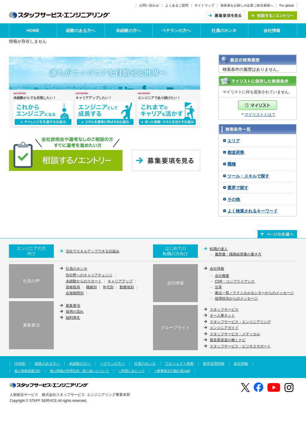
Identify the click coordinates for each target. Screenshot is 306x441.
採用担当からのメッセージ (236, 299)
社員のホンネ (224, 30)
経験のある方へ (80, 30)
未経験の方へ (128, 30)
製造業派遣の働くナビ (228, 340)
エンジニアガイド (224, 328)
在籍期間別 (75, 293)
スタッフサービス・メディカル (235, 334)
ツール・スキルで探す (248, 176)
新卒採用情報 (213, 363)
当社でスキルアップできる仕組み (93, 251)
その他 (233, 199)
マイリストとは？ (260, 114)
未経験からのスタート (84, 281)
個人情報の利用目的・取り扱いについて (79, 371)
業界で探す (237, 187)
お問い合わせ (149, 5)
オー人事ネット (222, 315)
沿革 (218, 287)
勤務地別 (127, 287)
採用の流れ (75, 312)
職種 (231, 164)
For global (286, 5)
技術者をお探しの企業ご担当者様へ (247, 5)
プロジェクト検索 (179, 363)
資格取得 (73, 287)
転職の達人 (219, 249)
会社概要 (222, 276)
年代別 (108, 287)
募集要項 (73, 306)
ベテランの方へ (176, 30)
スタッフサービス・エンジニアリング (240, 322)
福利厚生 (73, 318)
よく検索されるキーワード (252, 211)
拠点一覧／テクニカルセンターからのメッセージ (254, 293)
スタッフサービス (224, 309)
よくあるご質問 (176, 5)
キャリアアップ (120, 281)
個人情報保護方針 (27, 371)
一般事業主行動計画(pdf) (172, 371)
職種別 (91, 287)
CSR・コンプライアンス (235, 282)
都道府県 (235, 152)
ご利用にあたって (131, 371)
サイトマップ (204, 5)
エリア (233, 140)
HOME (33, 30)
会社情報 (272, 30)
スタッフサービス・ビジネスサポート (240, 346)
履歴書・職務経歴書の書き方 (238, 254)
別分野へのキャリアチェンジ (89, 275)
